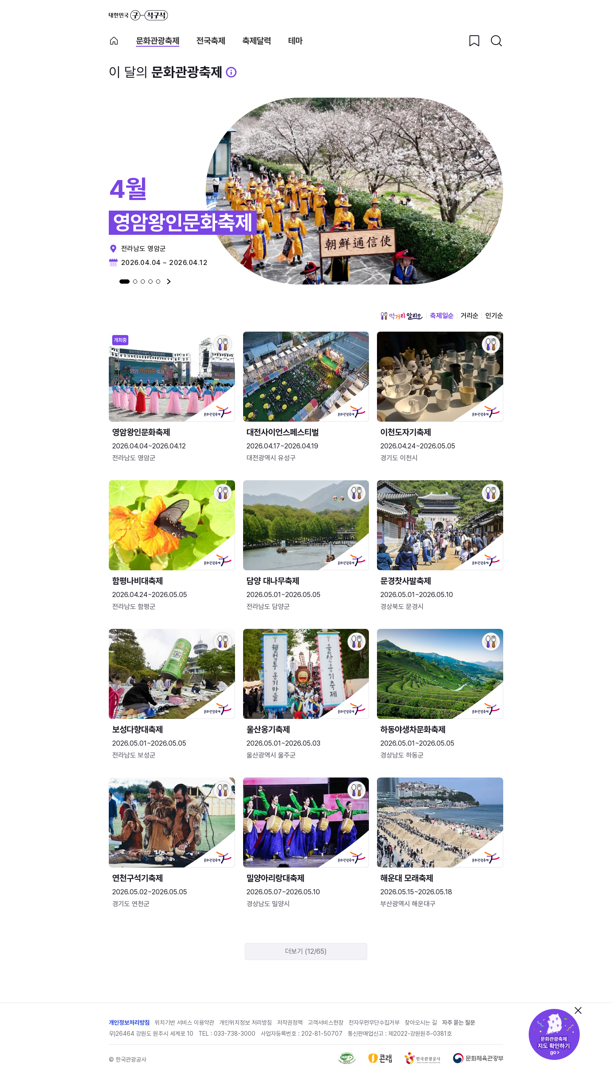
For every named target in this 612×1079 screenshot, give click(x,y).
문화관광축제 (157, 41)
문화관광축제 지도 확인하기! (554, 1034)
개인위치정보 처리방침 (245, 1022)
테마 (295, 41)
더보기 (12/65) (306, 951)
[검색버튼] (496, 41)
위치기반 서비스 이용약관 (184, 1022)
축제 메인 (114, 41)
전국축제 (210, 41)
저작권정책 (290, 1022)
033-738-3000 (234, 1033)
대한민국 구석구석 (138, 15)
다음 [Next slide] (169, 282)
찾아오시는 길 (421, 1022)
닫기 (578, 1010)
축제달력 (256, 41)
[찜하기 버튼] (474, 41)
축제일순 (442, 316)
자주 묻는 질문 (458, 1022)
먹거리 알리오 (401, 316)
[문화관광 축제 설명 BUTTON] (231, 72)
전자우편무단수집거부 (374, 1022)
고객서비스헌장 (325, 1022)
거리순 (470, 316)
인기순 (494, 316)
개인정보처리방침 (129, 1022)
